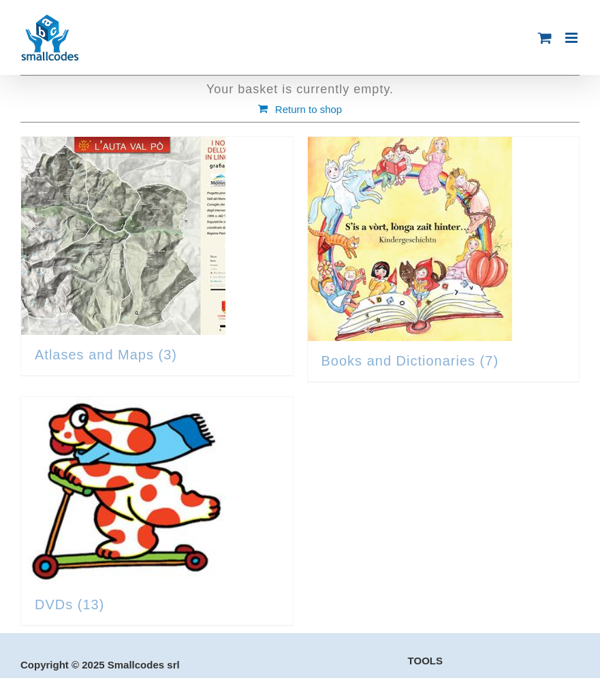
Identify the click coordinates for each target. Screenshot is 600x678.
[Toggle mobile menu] (572, 38)
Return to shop (308, 109)
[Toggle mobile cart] (545, 38)
